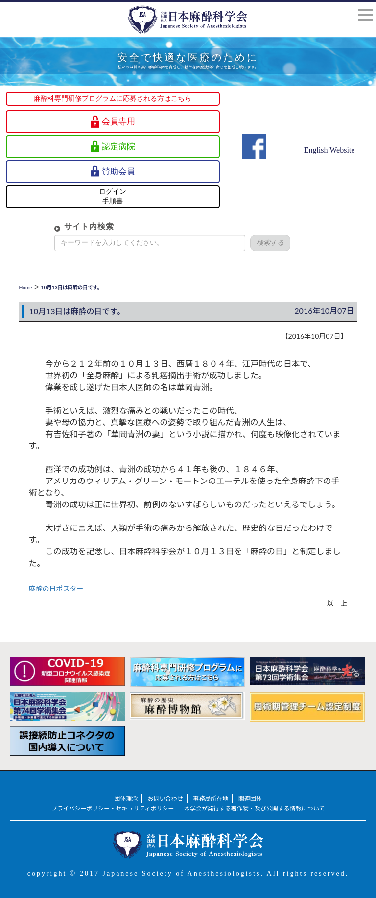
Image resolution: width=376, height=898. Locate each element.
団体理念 (126, 798)
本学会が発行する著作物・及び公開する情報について (254, 808)
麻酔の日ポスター (55, 588)
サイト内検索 (73, 226)
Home (25, 287)
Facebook (254, 163)
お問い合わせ (165, 798)
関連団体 (250, 798)
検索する (254, 242)
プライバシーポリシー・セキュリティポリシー (112, 808)
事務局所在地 (210, 798)
